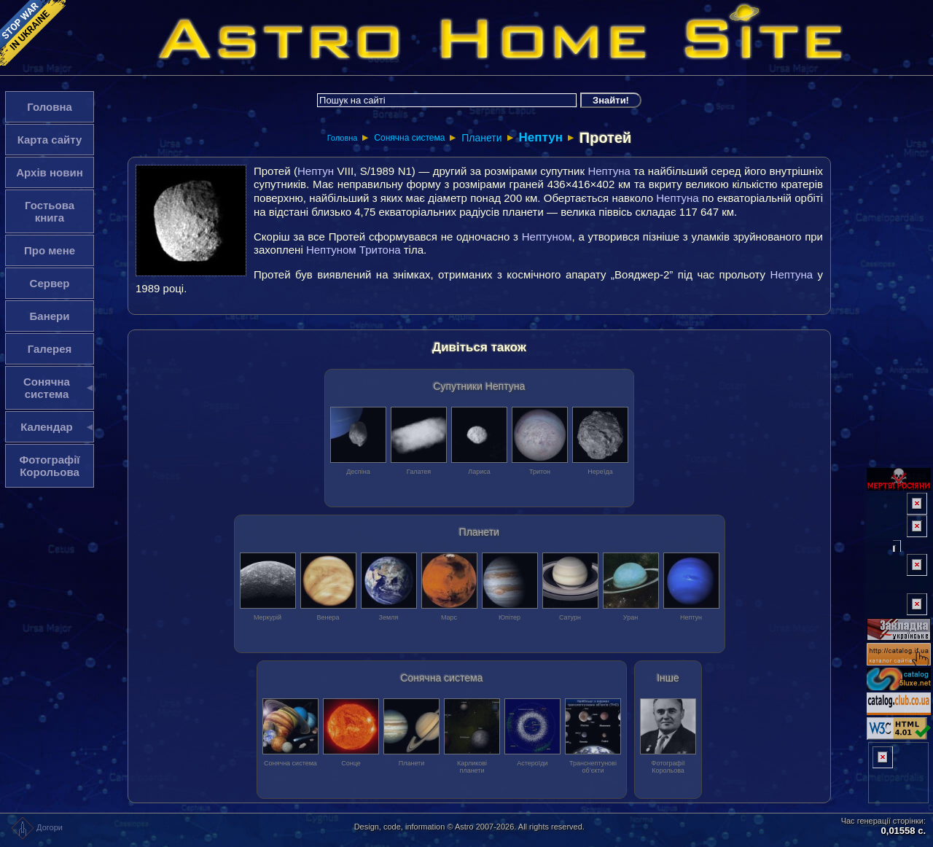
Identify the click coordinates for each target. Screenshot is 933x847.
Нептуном (547, 236)
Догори (37, 827)
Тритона (380, 249)
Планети (481, 138)
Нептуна (608, 171)
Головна (342, 137)
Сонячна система (409, 138)
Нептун (540, 137)
